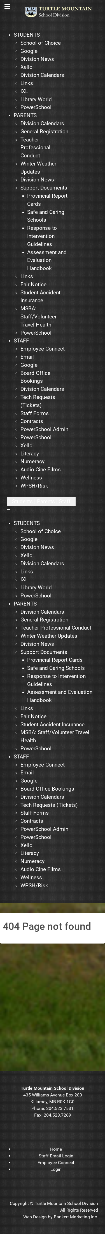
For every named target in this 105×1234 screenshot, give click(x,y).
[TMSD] (61, 12)
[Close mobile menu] (8, 509)
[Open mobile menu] (41, 501)
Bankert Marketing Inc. (76, 1216)
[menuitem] (27, 35)
